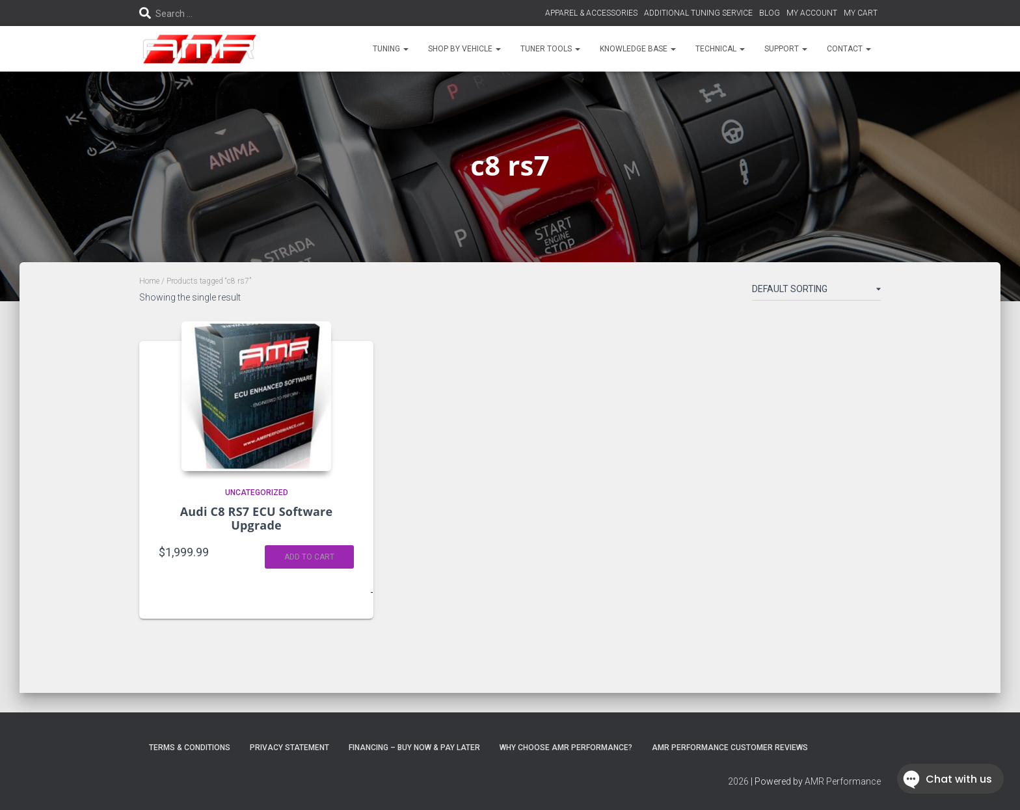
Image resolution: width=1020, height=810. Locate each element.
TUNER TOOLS (550, 48)
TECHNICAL (720, 48)
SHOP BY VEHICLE (464, 48)
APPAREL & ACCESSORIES (591, 13)
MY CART (861, 13)
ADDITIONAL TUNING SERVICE (698, 13)
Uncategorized (256, 492)
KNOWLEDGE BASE (638, 48)
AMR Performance (843, 781)
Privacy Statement (289, 747)
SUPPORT (785, 48)
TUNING (391, 48)
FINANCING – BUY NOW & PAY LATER (414, 747)
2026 (738, 781)
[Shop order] (816, 291)
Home (149, 281)
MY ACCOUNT (811, 13)
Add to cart (309, 556)
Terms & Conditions (189, 747)
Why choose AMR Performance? (566, 747)
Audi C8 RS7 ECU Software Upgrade (256, 518)
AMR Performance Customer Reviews (730, 747)
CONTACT (849, 48)
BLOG (769, 13)
